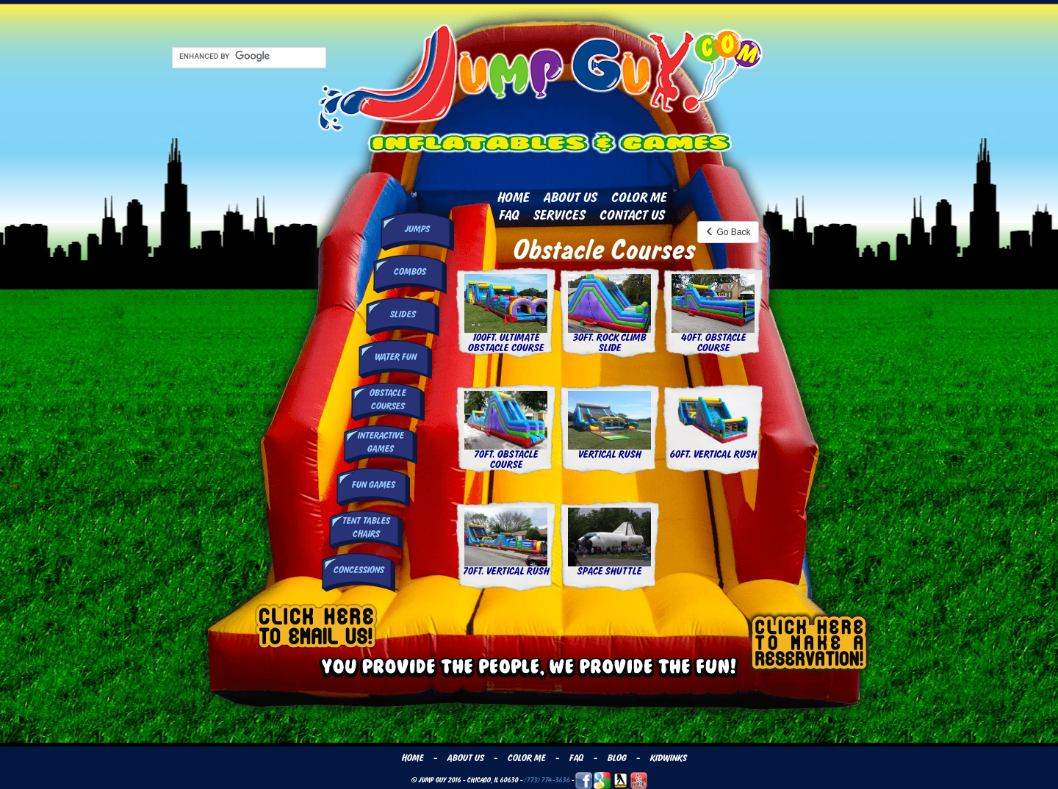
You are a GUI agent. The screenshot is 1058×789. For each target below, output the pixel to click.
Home (513, 197)
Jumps (416, 229)
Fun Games (373, 485)
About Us (570, 197)
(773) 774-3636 (546, 780)
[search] (247, 56)
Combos (409, 272)
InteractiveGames (380, 441)
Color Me (638, 197)
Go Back (727, 232)
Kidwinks (667, 758)
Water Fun (395, 357)
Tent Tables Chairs (365, 527)
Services (559, 215)
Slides (402, 314)
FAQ (508, 215)
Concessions (358, 570)
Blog (616, 758)
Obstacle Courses (387, 399)
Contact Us (631, 215)
